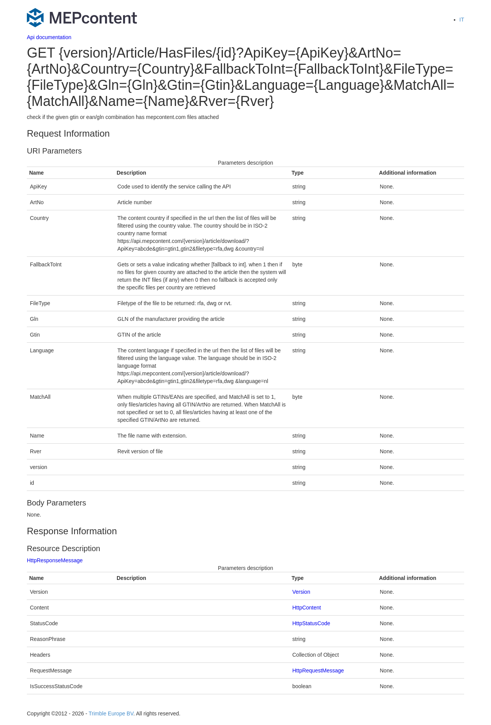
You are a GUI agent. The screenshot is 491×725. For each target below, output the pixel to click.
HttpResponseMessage (55, 560)
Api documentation (49, 37)
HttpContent (306, 607)
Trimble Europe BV (111, 713)
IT (462, 20)
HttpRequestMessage (318, 670)
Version (301, 592)
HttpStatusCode (311, 623)
